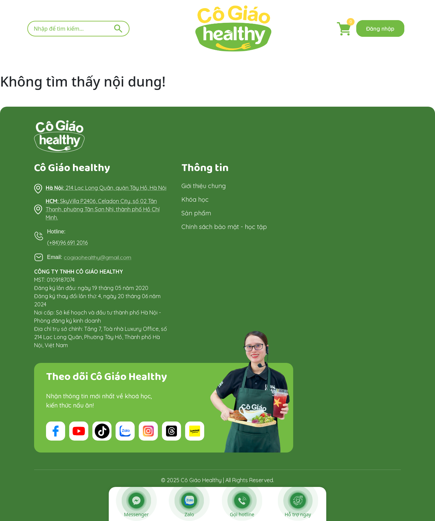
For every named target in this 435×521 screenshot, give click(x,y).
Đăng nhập (380, 28)
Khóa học (195, 199)
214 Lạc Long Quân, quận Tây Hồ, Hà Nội (106, 187)
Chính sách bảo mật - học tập (224, 227)
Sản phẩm (196, 213)
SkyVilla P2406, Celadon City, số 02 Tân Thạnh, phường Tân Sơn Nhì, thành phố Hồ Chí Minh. (103, 209)
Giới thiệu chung (203, 186)
